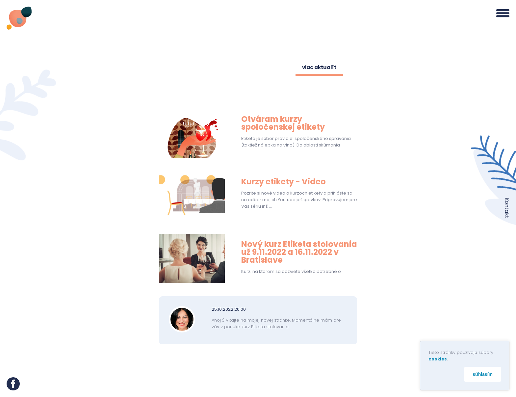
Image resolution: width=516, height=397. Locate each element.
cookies (437, 359)
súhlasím (483, 374)
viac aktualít (319, 67)
